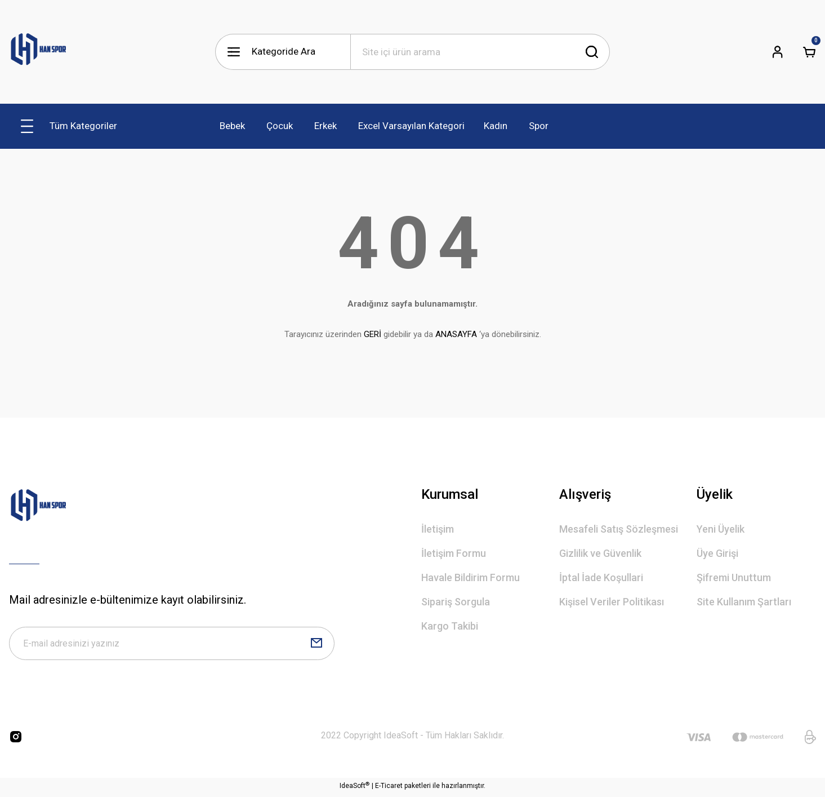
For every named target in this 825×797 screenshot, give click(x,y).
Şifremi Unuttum (734, 577)
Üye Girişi (717, 553)
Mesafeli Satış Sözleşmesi (618, 529)
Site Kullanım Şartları (744, 602)
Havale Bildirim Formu (470, 577)
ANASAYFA (456, 334)
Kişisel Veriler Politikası (611, 602)
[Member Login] (777, 52)
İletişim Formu (453, 553)
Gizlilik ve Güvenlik (600, 553)
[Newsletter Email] (172, 645)
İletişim (437, 529)
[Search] (480, 52)
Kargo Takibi (449, 626)
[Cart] (809, 52)
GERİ (372, 334)
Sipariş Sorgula (455, 602)
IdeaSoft (354, 788)
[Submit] (316, 645)
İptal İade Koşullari (601, 577)
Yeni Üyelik (720, 529)
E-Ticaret (389, 789)
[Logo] (38, 51)
